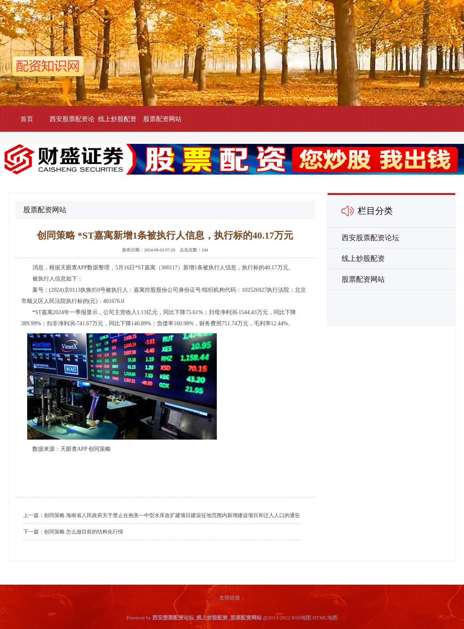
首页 (26, 118)
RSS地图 (301, 618)
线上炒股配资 (117, 118)
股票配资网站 (162, 118)
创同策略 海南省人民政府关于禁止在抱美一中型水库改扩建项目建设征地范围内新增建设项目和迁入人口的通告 (172, 515)
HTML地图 (325, 618)
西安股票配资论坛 (72, 131)
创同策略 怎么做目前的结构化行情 (83, 532)
